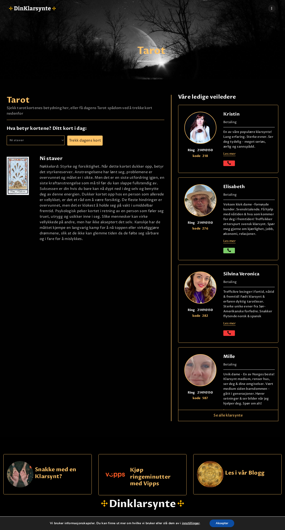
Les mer (229, 154)
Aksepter (222, 523)
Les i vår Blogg (245, 473)
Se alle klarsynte (228, 415)
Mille (229, 356)
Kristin (231, 114)
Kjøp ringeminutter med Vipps (150, 476)
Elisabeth (234, 187)
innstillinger (190, 523)
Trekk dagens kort (85, 140)
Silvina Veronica (241, 274)
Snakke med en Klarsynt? (55, 473)
